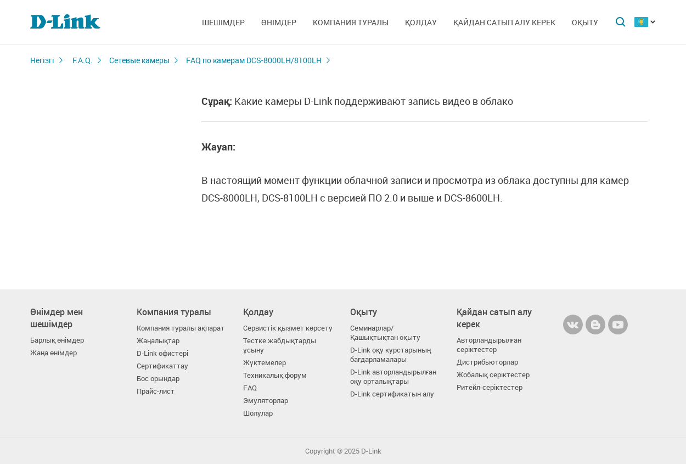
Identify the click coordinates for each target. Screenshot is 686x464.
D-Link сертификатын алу (392, 394)
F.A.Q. (82, 60)
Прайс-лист (156, 391)
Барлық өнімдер (57, 340)
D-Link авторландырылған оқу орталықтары (393, 376)
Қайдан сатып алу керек (504, 22)
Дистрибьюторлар (487, 362)
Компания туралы (351, 22)
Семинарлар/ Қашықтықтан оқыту (385, 332)
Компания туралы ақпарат (180, 328)
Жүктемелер (264, 362)
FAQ (250, 388)
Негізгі (42, 60)
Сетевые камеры (139, 60)
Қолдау (421, 22)
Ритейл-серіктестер (489, 387)
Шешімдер (223, 22)
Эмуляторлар (265, 400)
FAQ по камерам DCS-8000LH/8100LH (254, 60)
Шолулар (258, 413)
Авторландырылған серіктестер (489, 345)
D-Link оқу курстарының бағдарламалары (390, 354)
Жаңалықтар (158, 340)
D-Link (371, 451)
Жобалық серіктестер (493, 374)
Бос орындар (158, 378)
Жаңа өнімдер (53, 352)
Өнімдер (278, 22)
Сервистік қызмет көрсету (288, 328)
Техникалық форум (275, 375)
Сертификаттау (162, 366)
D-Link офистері (162, 353)
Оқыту (585, 22)
